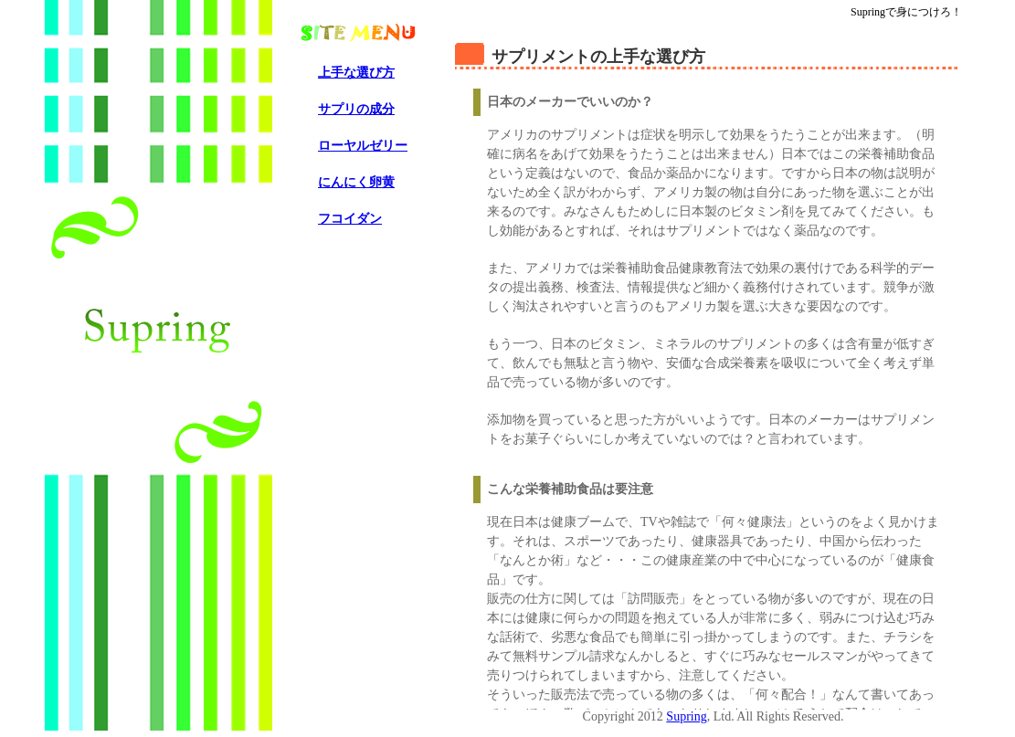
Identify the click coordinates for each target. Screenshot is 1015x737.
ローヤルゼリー (362, 146)
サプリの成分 (356, 109)
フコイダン (350, 219)
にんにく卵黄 (356, 182)
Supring (686, 716)
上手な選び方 (356, 72)
